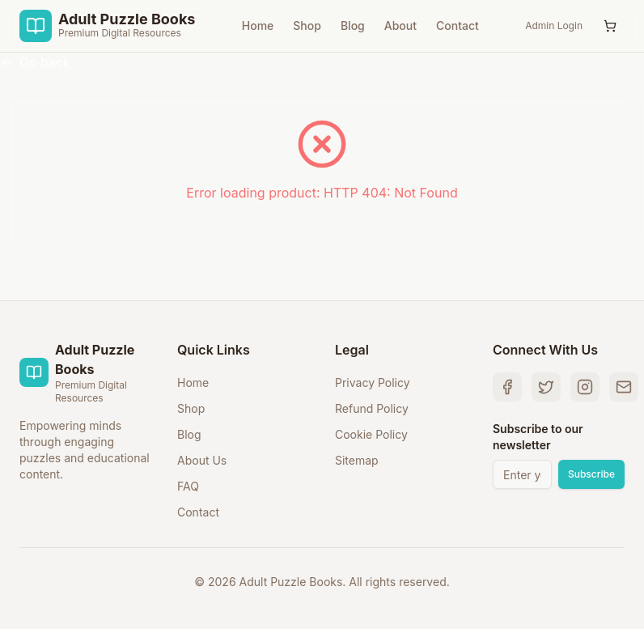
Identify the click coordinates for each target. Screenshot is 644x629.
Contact (457, 25)
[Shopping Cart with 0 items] (610, 25)
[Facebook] (507, 387)
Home (258, 25)
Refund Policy (372, 408)
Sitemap (357, 460)
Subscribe (591, 474)
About (400, 25)
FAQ (188, 486)
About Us (202, 460)
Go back (35, 62)
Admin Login (554, 25)
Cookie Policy (371, 434)
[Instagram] (585, 387)
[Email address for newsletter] (522, 474)
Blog (353, 25)
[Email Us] (623, 387)
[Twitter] (546, 387)
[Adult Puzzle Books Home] (107, 26)
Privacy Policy (372, 382)
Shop (307, 25)
